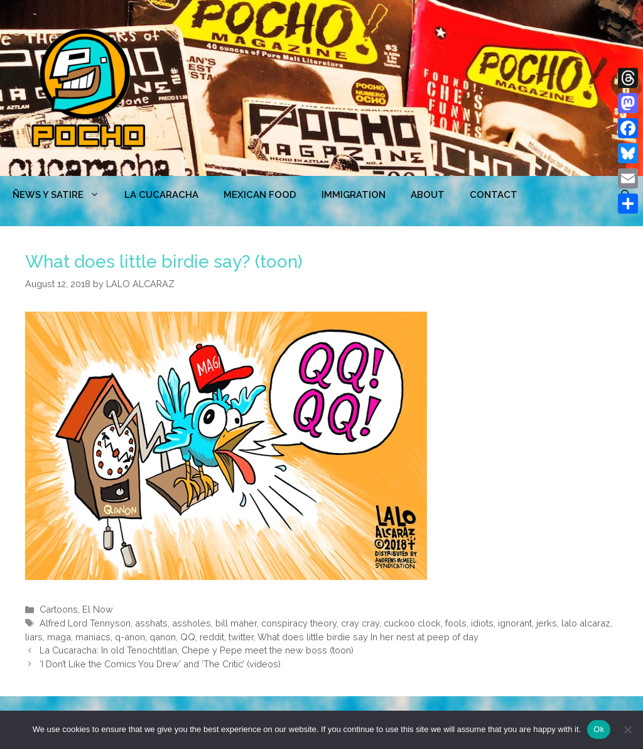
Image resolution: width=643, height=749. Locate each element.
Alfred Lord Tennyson (85, 623)
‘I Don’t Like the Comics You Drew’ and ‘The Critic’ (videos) (160, 664)
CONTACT (493, 194)
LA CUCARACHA (161, 194)
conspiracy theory (299, 623)
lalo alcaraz (585, 623)
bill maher (236, 623)
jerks (546, 623)
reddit (212, 636)
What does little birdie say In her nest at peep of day (367, 636)
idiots (482, 623)
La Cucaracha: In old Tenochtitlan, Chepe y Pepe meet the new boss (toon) (197, 650)
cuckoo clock (412, 623)
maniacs (93, 636)
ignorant (515, 623)
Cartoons (59, 609)
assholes (191, 623)
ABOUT (428, 194)
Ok (598, 729)
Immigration (354, 194)
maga (59, 636)
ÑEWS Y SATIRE (62, 195)
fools (456, 623)
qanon (162, 636)
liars (34, 636)
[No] (627, 729)
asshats (151, 623)
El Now (97, 609)
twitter (241, 636)
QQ (187, 636)
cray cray (360, 623)
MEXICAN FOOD (260, 194)
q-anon (130, 636)
